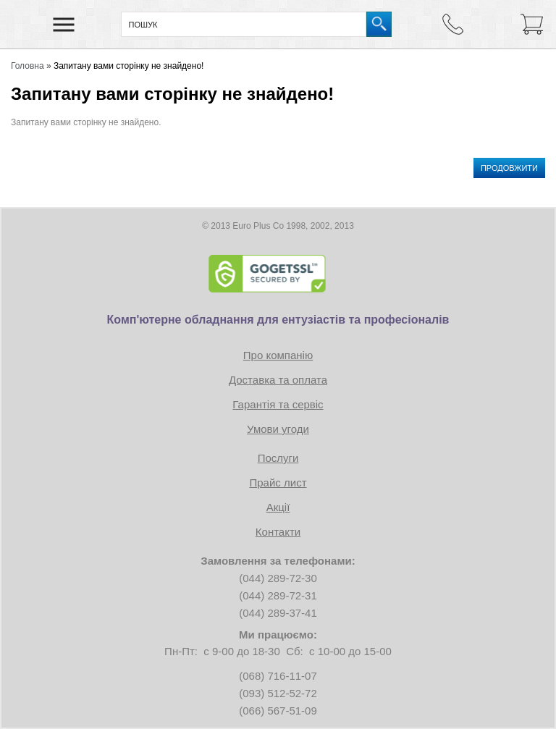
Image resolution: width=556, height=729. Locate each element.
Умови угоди (278, 429)
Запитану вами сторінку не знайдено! (129, 66)
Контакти (278, 532)
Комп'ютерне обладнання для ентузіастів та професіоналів (278, 319)
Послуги (278, 458)
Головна (27, 66)
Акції (278, 507)
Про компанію (278, 355)
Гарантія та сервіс (277, 404)
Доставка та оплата (278, 380)
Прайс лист (277, 482)
